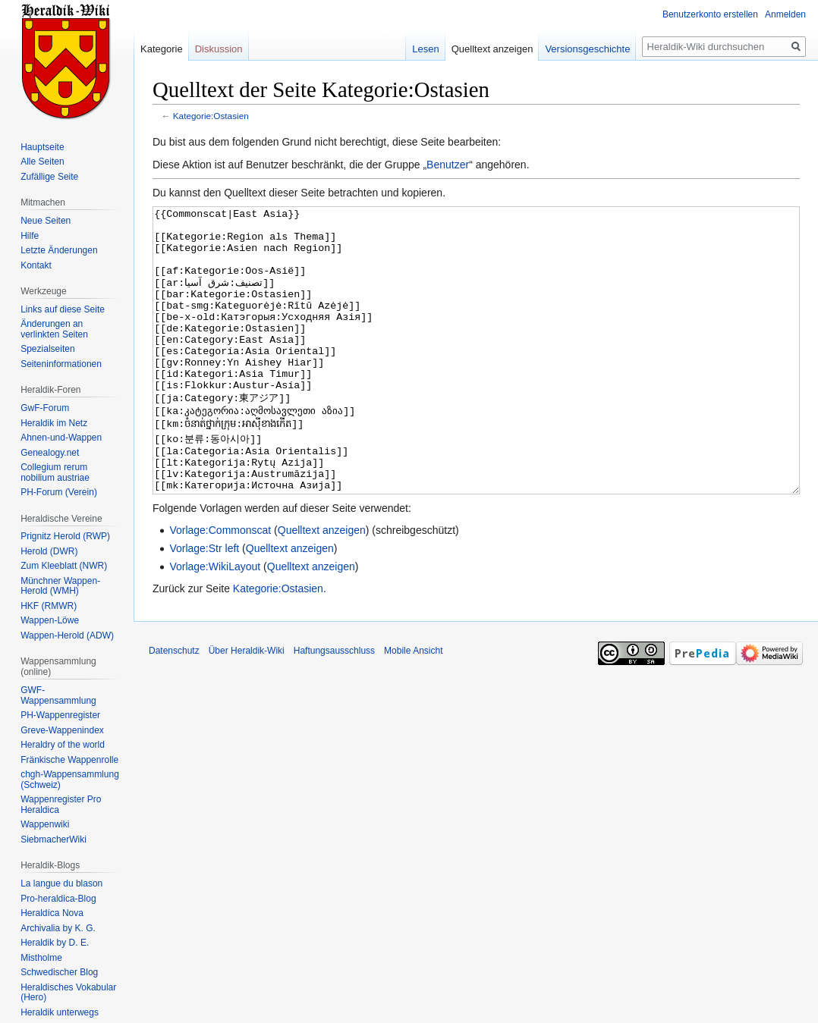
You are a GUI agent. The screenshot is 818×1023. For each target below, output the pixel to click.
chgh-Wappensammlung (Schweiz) (69, 779)
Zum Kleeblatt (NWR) (63, 565)
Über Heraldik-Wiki (247, 707)
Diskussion (219, 49)
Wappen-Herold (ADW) (67, 635)
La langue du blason (61, 883)
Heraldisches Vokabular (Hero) (68, 992)
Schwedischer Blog (59, 972)
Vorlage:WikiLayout (214, 623)
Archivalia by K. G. (58, 928)
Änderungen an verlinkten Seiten (54, 329)
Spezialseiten (47, 349)
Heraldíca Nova (51, 913)
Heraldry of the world (62, 744)
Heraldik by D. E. (54, 942)
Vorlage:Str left (204, 605)
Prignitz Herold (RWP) (65, 536)
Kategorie (161, 49)
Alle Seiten (42, 161)
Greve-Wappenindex (62, 730)
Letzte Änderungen (58, 250)
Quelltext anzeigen (322, 587)
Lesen (425, 49)
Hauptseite (42, 147)
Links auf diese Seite (62, 309)
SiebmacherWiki (53, 839)
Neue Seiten (45, 220)
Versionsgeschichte (587, 49)
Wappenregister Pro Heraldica (60, 804)
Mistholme (41, 957)
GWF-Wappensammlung (58, 695)
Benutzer (447, 164)
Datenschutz (174, 707)
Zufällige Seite (49, 176)
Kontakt (36, 265)
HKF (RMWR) (48, 606)
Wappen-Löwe (49, 620)
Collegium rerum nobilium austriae (55, 472)
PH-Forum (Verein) (58, 492)
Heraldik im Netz (53, 423)
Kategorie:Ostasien (211, 116)
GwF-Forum (44, 408)
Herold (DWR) (48, 551)
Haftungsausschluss (334, 707)
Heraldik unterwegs (59, 1012)
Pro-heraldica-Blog (58, 898)
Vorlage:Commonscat (220, 587)
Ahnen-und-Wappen (61, 437)
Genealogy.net (49, 452)
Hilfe (29, 236)
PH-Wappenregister (60, 715)
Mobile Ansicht (413, 707)
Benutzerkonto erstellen (710, 14)
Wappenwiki (44, 824)
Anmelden (785, 14)
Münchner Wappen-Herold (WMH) (60, 586)
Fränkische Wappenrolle (69, 760)
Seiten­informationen (61, 364)
